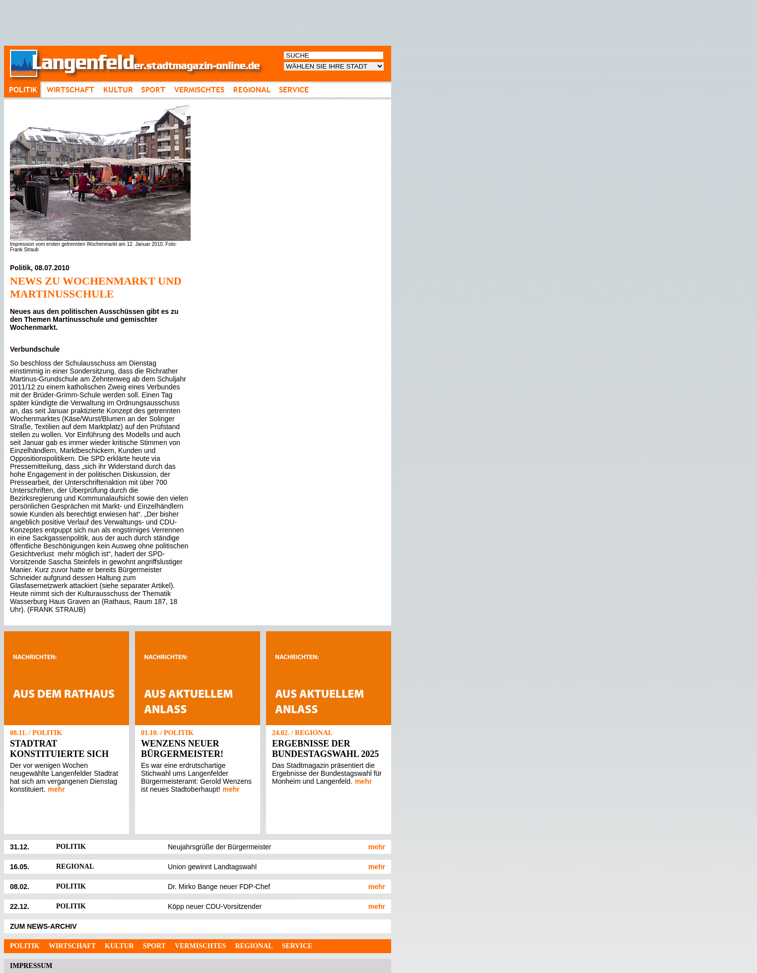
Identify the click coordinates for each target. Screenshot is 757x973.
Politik (25, 946)
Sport (154, 946)
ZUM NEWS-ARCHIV (43, 926)
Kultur (119, 946)
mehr (56, 789)
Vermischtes (200, 946)
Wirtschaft (72, 946)
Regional (254, 946)
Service (297, 946)
